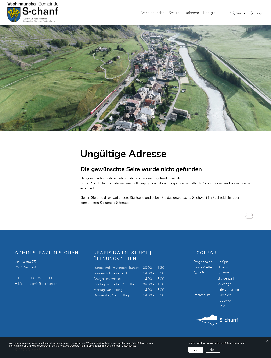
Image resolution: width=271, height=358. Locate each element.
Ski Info (199, 273)
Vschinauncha (152, 13)
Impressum (202, 295)
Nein (212, 349)
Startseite (137, 197)
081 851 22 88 (41, 278)
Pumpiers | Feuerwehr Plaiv (226, 300)
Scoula (174, 13)
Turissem (191, 13)
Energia (209, 13)
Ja (195, 349)
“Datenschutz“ (129, 345)
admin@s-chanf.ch (43, 283)
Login (260, 13)
